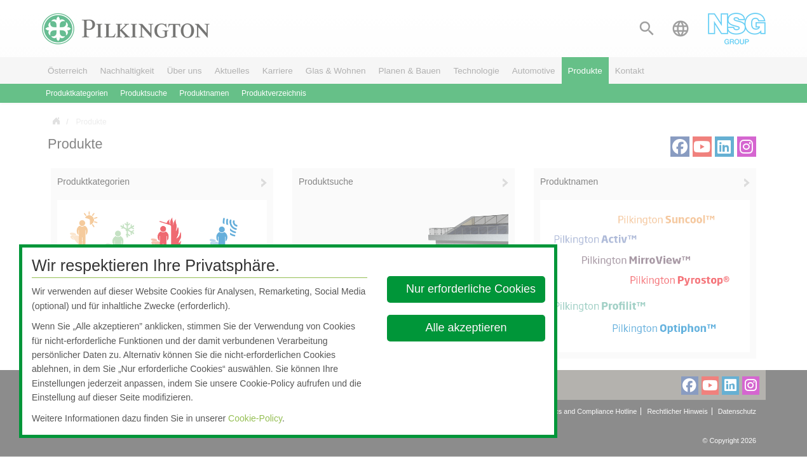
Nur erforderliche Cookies (471, 288)
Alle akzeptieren (465, 327)
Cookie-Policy (255, 418)
